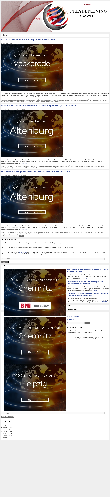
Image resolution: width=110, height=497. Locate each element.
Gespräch (59, 232)
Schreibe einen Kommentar (52, 101)
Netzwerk (75, 100)
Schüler (22, 168)
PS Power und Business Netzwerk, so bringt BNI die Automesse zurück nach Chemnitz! (85, 283)
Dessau (26, 100)
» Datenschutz (23, 252)
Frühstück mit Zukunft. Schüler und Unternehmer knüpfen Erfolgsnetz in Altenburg (39, 105)
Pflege (89, 100)
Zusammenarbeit (49, 168)
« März (3, 439)
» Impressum (70, 319)
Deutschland (47, 166)
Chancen (41, 166)
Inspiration (75, 166)
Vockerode (30, 101)
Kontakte (86, 166)
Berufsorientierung (29, 166)
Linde (61, 100)
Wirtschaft (36, 168)
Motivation (93, 166)
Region (94, 100)
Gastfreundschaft (46, 100)
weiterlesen (44, 97)
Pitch (8, 168)
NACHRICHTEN (6, 100)
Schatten (98, 100)
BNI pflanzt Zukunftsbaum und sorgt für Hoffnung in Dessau (28, 39)
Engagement (55, 166)
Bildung (26, 232)
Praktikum (97, 232)
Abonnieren (4, 262)
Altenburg (13, 166)
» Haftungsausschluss (73, 316)
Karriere (81, 166)
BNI (22, 100)
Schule (17, 168)
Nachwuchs (100, 166)
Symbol (104, 100)
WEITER (88, 278)
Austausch (14, 100)
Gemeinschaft (55, 100)
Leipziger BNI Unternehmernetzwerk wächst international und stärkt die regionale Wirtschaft (87, 294)
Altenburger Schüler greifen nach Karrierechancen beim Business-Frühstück (35, 171)
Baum (19, 100)
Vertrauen (23, 101)
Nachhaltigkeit (68, 100)
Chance (35, 232)
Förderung (53, 232)
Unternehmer (9, 101)
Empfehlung (32, 100)
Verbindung (17, 101)
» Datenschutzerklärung (73, 318)
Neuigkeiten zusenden (7, 416)
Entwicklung (63, 166)
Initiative (64, 232)
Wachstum (37, 101)
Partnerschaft (83, 100)
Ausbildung (20, 166)
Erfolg (38, 100)
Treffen (3, 101)
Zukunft (42, 101)
